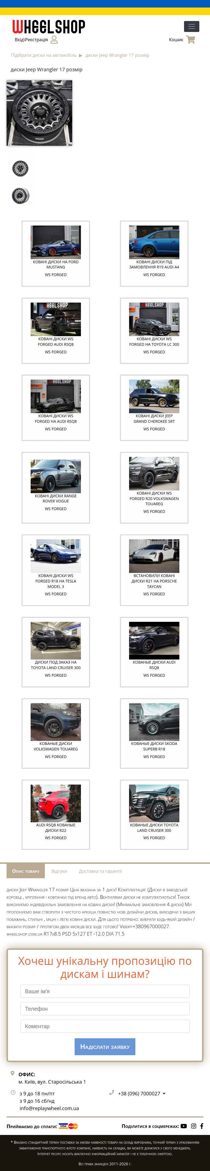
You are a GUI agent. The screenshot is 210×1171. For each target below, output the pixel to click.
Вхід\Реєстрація (36, 40)
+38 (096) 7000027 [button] (139, 1093)
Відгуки (59, 871)
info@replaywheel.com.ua (49, 1108)
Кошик (182, 40)
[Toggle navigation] (191, 26)
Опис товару (25, 871)
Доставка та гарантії (100, 871)
